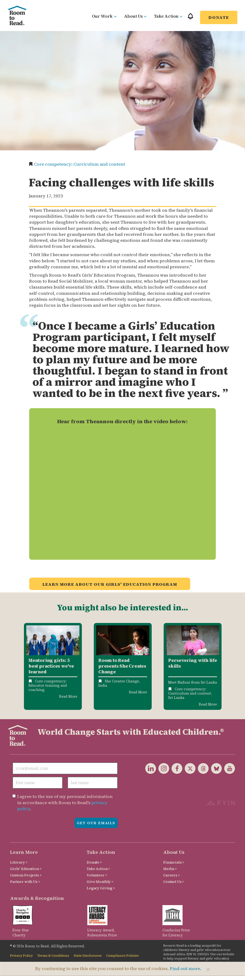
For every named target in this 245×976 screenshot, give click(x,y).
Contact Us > (173, 881)
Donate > (94, 862)
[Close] (208, 969)
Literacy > (19, 862)
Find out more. (185, 968)
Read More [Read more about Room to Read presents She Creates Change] (138, 692)
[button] (190, 18)
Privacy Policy (21, 955)
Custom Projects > (26, 875)
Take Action (168, 16)
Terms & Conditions (53, 955)
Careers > (171, 875)
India (102, 685)
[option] (53, 666)
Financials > (173, 862)
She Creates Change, (122, 681)
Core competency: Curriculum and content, (190, 691)
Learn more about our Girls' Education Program (109, 584)
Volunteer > (97, 875)
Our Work (104, 16)
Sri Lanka (176, 697)
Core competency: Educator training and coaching (47, 685)
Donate (218, 17)
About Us (135, 16)
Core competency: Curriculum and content (79, 164)
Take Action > (98, 868)
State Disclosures (88, 955)
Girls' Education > (25, 868)
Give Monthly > (100, 881)
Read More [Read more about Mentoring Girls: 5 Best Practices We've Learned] (68, 696)
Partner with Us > (25, 881)
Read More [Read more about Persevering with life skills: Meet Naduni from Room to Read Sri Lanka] (208, 704)
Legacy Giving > (101, 888)
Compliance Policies (122, 955)
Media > (170, 868)
